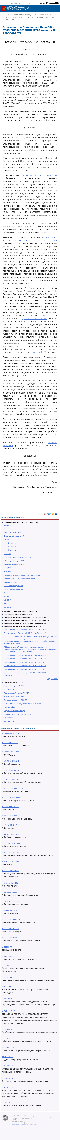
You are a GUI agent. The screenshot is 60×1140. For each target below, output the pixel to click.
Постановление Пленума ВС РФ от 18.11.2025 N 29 (25, 666)
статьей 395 (40, 352)
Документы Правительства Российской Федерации (26, 620)
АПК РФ (7, 525)
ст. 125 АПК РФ (7, 1102)
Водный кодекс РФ (12, 532)
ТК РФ (6, 596)
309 (4, 240)
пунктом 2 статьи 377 (34, 318)
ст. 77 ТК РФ (6, 1038)
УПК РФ (7, 607)
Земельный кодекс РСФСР (15, 700)
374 (25, 240)
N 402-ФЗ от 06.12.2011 (10, 834)
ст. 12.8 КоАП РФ (8, 1011)
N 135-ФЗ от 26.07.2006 (11, 843)
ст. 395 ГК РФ (7, 965)
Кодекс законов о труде (14, 711)
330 (15, 240)
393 (40, 240)
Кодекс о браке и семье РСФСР (17, 714)
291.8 (10, 445)
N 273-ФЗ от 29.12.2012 (10, 761)
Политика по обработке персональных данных (24, 1124)
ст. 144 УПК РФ (8, 1048)
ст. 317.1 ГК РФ (7, 956)
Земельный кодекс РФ (14, 564)
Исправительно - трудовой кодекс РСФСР (22, 704)
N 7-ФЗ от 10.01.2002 (10, 816)
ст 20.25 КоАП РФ (9, 977)
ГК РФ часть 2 (10, 543)
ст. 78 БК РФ (7, 999)
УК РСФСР (8, 718)
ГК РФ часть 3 (10, 547)
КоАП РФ (8, 571)
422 (51, 240)
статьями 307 (50, 237)
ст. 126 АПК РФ (7, 1078)
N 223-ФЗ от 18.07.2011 (10, 871)
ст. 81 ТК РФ (6, 987)
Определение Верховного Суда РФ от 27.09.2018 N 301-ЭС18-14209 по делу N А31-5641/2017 (29, 17)
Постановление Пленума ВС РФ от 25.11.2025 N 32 (25, 633)
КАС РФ (7, 568)
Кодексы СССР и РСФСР (14, 683)
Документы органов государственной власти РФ (25, 623)
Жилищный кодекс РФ (14, 561)
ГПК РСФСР (9, 689)
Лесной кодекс (10, 582)
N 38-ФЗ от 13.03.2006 (10, 807)
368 (20, 240)
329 (9, 240)
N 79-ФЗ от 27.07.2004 (10, 770)
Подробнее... (52, 679)
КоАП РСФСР (9, 707)
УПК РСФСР (9, 721)
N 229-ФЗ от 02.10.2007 (11, 920)
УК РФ (6, 603)
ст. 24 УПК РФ (7, 1066)
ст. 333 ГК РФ (7, 947)
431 (55, 240)
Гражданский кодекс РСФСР (16, 693)
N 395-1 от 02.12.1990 (9, 938)
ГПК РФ (7, 554)
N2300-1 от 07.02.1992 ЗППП (13, 788)
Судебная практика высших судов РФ (20, 611)
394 (45, 240)
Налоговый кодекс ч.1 (13, 586)
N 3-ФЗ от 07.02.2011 (9, 825)
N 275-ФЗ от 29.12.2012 (10, 779)
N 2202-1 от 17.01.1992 (10, 883)
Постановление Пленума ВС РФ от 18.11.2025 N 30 (25, 662)
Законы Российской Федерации (18, 614)
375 (30, 240)
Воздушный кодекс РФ (14, 536)
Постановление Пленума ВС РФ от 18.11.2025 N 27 (25, 669)
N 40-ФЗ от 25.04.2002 (11, 752)
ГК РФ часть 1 (10, 539)
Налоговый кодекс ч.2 (13, 589)
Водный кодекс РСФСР (14, 686)
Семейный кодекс (12, 593)
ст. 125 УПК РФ (7, 1057)
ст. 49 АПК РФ (7, 1087)
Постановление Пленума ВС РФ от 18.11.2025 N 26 (25, 659)
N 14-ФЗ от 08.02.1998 (10, 862)
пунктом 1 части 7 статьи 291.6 (40, 175)
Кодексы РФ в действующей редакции (21, 522)
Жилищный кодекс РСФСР (15, 696)
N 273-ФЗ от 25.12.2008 (11, 798)
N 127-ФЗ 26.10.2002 (9, 892)
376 (35, 240)
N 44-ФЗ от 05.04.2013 (10, 910)
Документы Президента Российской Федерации (25, 617)
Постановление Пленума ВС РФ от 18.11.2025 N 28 (25, 655)
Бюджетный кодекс (12, 529)
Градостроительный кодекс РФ (17, 557)
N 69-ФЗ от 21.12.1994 (10, 743)
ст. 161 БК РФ (7, 1029)
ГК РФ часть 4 (10, 550)
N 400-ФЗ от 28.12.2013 (11, 734)
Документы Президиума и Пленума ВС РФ (22, 626)
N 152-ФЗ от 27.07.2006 (10, 901)
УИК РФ (7, 600)
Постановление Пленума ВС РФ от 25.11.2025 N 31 (25, 629)
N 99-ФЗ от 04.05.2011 (10, 852)
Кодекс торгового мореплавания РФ (20, 579)
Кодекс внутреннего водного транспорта (22, 575)
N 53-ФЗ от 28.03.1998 (10, 929)
